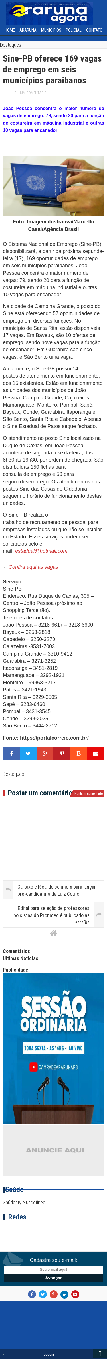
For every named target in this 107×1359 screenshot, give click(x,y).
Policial (74, 30)
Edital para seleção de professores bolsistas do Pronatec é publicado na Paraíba (51, 915)
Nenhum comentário (29, 93)
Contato (94, 30)
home (10, 30)
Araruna (28, 30)
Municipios (51, 30)
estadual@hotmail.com (41, 551)
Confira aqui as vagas (33, 567)
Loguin (49, 1354)
